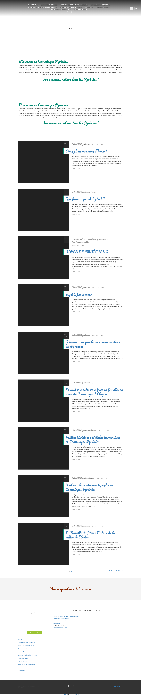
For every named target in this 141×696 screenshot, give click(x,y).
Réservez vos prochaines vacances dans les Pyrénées (93, 344)
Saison (93, 192)
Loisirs (88, 7)
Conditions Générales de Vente (27, 655)
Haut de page (116, 686)
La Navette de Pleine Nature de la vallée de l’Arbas (90, 535)
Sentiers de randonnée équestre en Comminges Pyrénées (89, 487)
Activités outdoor (49, 5)
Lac (106, 239)
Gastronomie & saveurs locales (41, 7)
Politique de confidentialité (26, 664)
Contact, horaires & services (26, 642)
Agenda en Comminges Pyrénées (74, 5)
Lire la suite (77, 168)
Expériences (85, 144)
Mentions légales (23, 658)
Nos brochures (22, 652)
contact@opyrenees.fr (60, 628)
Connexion (21, 671)
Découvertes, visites (99, 5)
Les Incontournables (80, 242)
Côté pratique (80, 9)
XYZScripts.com (77, 694)
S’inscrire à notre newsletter (26, 649)
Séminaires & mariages (59, 9)
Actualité (76, 144)
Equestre (84, 478)
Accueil (20, 639)
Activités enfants (79, 239)
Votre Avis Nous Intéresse (26, 646)
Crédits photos (22, 661)
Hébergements (102, 7)
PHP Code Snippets (64, 694)
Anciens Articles (114, 571)
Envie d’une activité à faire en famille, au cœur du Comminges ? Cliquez (94, 392)
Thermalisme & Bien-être (70, 7)
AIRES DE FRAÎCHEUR (87, 252)
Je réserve (32, 5)
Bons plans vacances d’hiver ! (86, 151)
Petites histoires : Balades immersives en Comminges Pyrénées (93, 439)
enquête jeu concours (80, 294)
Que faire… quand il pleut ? (85, 199)
